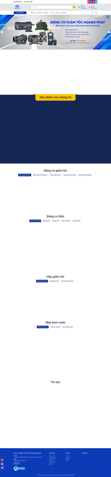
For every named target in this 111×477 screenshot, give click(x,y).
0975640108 (18, 1)
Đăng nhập (68, 458)
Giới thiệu (39, 12)
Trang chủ (33, 12)
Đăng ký (67, 460)
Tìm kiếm (67, 456)
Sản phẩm (45, 12)
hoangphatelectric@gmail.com (20, 460)
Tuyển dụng (63, 12)
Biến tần (50, 464)
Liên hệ (57, 12)
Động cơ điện (52, 456)
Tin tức (52, 12)
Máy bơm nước (52, 462)
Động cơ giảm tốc (52, 458)
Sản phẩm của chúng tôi (55, 97)
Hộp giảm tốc (52, 460)
